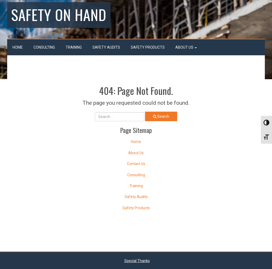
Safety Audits (106, 47)
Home (17, 47)
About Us (186, 47)
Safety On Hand (59, 14)
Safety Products (148, 47)
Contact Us (136, 164)
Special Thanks (137, 261)
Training (74, 47)
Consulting (44, 47)
